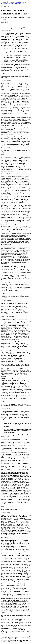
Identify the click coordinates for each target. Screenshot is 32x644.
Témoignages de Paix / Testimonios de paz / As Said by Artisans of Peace (14, 2)
